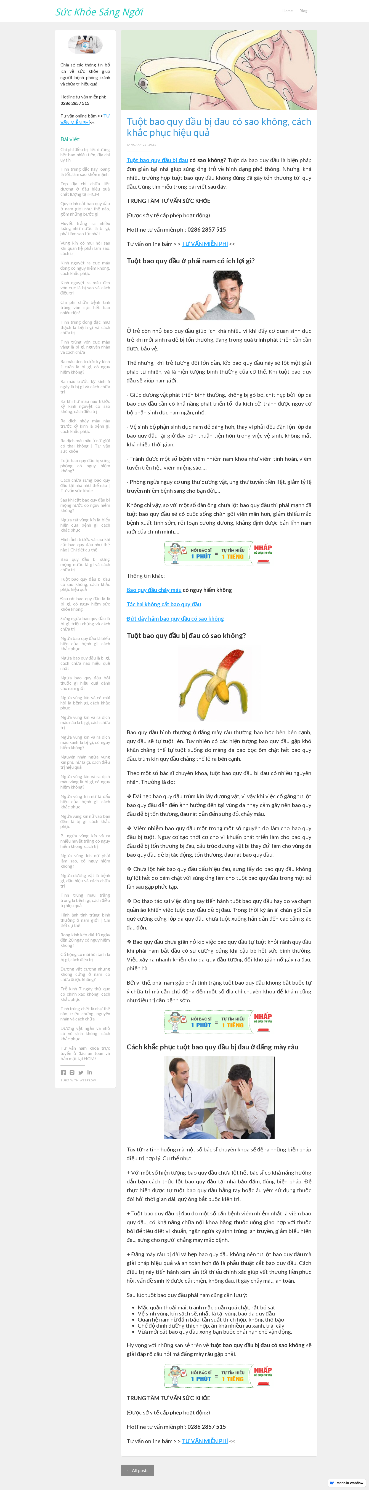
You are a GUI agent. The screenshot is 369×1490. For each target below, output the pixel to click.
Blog (303, 10)
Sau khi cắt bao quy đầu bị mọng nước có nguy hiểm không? (85, 505)
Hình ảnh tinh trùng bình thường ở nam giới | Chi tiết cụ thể (85, 920)
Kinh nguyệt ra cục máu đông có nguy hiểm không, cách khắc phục (85, 268)
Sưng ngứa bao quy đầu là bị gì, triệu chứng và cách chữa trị (85, 623)
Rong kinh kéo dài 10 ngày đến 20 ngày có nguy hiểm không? (85, 940)
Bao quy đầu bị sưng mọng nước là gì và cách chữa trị (85, 564)
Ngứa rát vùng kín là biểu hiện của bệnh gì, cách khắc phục (85, 525)
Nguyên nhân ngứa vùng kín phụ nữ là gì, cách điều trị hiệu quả (85, 762)
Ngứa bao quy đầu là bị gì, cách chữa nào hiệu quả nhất (85, 663)
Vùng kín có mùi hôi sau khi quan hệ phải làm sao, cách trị (85, 248)
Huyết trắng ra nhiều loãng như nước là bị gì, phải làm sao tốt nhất (85, 228)
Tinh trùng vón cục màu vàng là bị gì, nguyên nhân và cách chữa (85, 347)
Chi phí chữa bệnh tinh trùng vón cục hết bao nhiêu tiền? (85, 307)
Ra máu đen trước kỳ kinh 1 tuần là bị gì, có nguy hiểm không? (85, 366)
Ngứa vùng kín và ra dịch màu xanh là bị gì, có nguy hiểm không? (85, 742)
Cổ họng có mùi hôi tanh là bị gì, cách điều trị (85, 957)
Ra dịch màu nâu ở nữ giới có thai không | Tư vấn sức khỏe (85, 446)
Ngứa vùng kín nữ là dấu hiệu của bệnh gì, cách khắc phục (85, 801)
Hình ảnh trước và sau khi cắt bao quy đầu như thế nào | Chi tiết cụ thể (85, 544)
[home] (98, 10)
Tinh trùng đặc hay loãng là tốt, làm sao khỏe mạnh (85, 172)
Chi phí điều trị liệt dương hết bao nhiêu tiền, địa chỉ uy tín (85, 154)
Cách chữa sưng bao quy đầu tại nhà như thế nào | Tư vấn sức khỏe (85, 485)
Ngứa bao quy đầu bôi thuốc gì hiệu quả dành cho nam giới (85, 683)
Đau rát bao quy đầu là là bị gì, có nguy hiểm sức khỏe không (85, 604)
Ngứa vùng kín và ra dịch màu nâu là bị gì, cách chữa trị (85, 722)
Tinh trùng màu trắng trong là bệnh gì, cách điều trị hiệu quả (85, 900)
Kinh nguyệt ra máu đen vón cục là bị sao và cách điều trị (85, 288)
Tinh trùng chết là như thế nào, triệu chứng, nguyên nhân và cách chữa (85, 1014)
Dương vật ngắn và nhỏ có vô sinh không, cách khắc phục (85, 1033)
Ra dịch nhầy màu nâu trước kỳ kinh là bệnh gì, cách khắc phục (85, 426)
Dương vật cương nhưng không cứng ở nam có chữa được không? (85, 974)
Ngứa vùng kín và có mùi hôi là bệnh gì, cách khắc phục (85, 703)
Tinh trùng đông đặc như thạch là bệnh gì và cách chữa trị (85, 327)
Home (288, 10)
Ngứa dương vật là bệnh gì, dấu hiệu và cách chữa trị (85, 880)
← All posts (137, 1470)
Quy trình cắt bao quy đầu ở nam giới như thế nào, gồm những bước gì (85, 208)
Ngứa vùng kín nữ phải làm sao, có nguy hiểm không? (85, 861)
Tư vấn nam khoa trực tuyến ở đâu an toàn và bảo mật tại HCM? (85, 1053)
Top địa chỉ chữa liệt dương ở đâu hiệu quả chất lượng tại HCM (85, 189)
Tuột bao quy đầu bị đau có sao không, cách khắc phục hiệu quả (85, 584)
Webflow (88, 1080)
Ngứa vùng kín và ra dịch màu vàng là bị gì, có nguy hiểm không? (85, 781)
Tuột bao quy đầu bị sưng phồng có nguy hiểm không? (85, 465)
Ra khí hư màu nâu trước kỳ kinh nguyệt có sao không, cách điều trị (85, 406)
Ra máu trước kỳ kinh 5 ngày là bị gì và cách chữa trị (85, 386)
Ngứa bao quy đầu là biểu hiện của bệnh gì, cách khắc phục (85, 643)
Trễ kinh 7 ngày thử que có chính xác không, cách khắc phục (85, 994)
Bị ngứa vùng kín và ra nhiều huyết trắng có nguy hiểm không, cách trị (85, 841)
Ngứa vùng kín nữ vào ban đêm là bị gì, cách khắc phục (85, 821)
